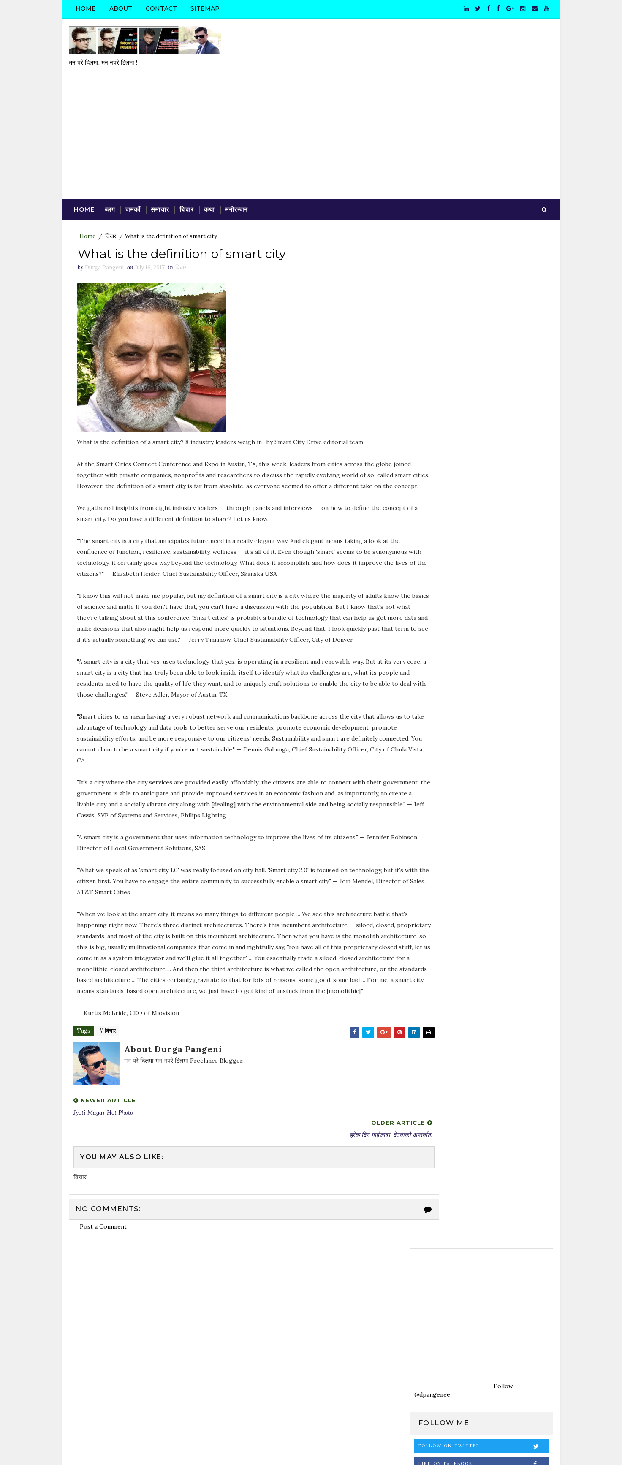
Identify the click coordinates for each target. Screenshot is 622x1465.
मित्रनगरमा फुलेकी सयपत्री (483, 1001)
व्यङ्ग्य (465, 1084)
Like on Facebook (484, 398)
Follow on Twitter (484, 380)
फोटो (483, 1069)
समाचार (159, 164)
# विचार (106, 1022)
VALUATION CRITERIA (489, 899)
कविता (442, 1069)
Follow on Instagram (484, 434)
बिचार (186, 164)
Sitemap (204, 8)
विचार (110, 191)
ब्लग (109, 164)
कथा (209, 164)
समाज (510, 1084)
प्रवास (463, 1069)
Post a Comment (102, 1194)
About (120, 8)
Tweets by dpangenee (446, 523)
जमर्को (132, 164)
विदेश (444, 1084)
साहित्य (532, 1084)
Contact (161, 8)
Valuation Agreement (487, 933)
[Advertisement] (400, 86)
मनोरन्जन (236, 164)
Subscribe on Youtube (484, 416)
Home (85, 8)
